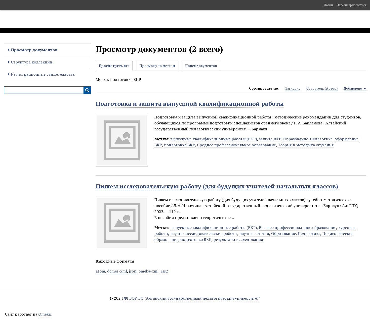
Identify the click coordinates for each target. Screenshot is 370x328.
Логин (328, 5)
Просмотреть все (114, 65)
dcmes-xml (117, 271)
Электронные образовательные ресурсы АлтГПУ (92, 19)
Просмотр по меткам (157, 65)
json (132, 271)
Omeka (44, 314)
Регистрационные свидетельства (43, 74)
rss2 (164, 271)
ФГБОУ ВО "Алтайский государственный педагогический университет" (192, 298)
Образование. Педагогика (307, 139)
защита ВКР (270, 139)
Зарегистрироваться (352, 5)
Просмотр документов (34, 50)
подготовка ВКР (179, 145)
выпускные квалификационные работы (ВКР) (213, 139)
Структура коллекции (31, 62)
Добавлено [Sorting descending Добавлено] (355, 88)
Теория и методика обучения (306, 145)
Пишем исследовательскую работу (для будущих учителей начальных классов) (217, 186)
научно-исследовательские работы (203, 233)
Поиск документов (201, 65)
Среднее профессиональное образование (236, 145)
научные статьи (254, 233)
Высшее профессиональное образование (297, 227)
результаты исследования (238, 239)
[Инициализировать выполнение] (87, 90)
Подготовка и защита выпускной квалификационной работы (190, 104)
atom (100, 271)
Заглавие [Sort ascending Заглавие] (292, 88)
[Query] (47, 90)
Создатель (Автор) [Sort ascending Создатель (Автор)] (322, 88)
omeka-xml (148, 271)
